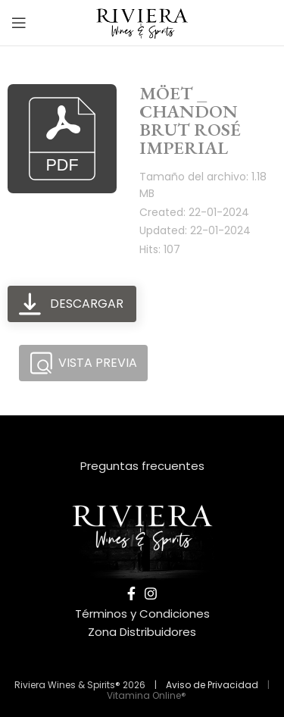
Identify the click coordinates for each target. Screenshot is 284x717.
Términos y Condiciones (142, 614)
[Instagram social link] (150, 593)
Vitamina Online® (145, 695)
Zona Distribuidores (142, 632)
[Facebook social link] (131, 593)
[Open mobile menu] (19, 23)
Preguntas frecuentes (142, 466)
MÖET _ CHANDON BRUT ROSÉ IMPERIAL (190, 120)
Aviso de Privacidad (212, 684)
